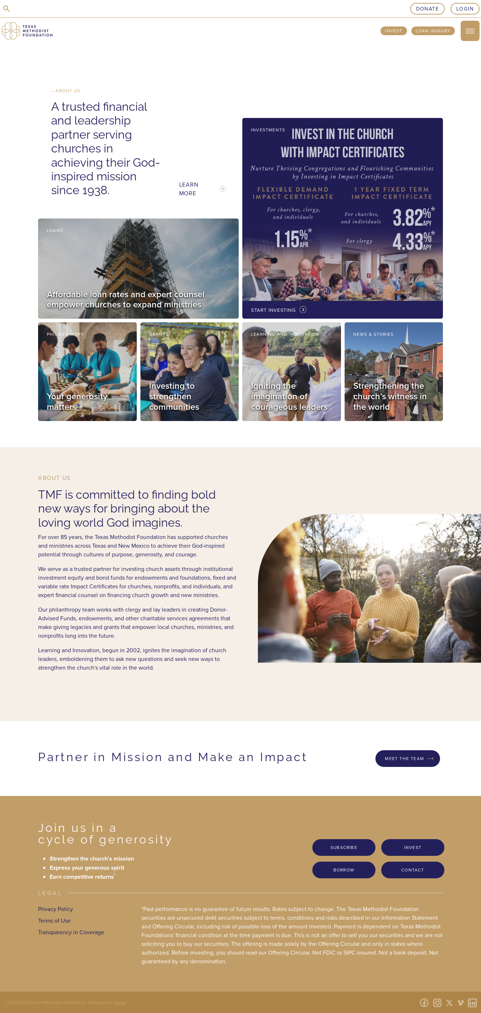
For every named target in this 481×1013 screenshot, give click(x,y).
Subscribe (343, 847)
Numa (120, 1002)
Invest (393, 31)
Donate (427, 8)
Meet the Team (404, 758)
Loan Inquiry (433, 31)
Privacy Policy (55, 909)
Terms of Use (54, 920)
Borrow (343, 870)
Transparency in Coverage (71, 932)
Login (465, 8)
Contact (412, 870)
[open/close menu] (470, 31)
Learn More (188, 188)
